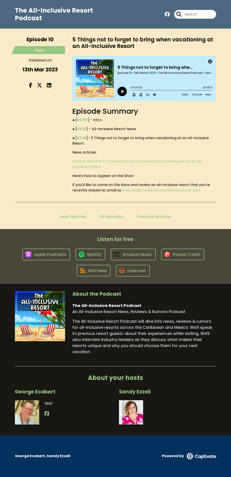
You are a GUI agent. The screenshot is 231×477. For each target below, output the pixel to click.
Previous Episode (154, 216)
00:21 (81, 129)
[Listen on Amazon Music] (133, 254)
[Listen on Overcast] (133, 271)
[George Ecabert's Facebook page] (47, 413)
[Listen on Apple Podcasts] (46, 254)
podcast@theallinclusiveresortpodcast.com (161, 190)
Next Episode (73, 216)
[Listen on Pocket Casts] (182, 254)
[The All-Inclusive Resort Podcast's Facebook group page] (167, 14)
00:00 (82, 120)
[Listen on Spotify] (90, 254)
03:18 (81, 138)
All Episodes (112, 216)
